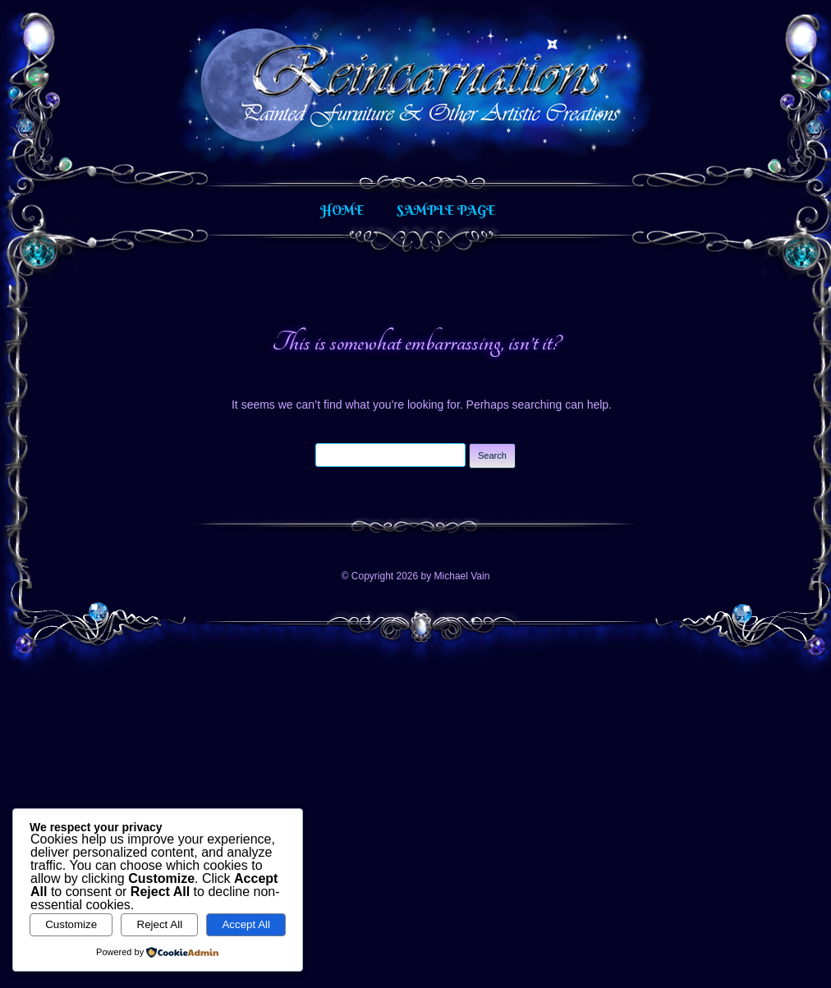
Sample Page (446, 210)
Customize (71, 924)
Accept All (246, 924)
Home (342, 210)
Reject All (160, 924)
